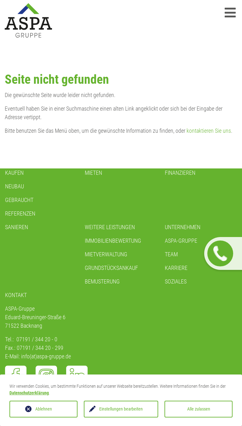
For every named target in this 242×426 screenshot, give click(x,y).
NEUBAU (14, 186)
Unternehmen (182, 227)
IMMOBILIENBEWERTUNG (113, 240)
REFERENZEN (20, 213)
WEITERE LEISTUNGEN (110, 227)
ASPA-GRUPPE (181, 240)
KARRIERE (176, 268)
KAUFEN (14, 172)
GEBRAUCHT (19, 200)
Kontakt (16, 295)
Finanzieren (180, 172)
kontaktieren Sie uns (209, 130)
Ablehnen (43, 408)
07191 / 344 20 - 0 (36, 339)
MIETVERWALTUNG (106, 254)
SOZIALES (176, 281)
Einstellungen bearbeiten (121, 408)
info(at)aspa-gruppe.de (46, 356)
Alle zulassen (198, 408)
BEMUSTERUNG (102, 281)
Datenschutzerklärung (29, 392)
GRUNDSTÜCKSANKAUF (111, 268)
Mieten (93, 172)
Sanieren (16, 227)
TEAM (171, 254)
